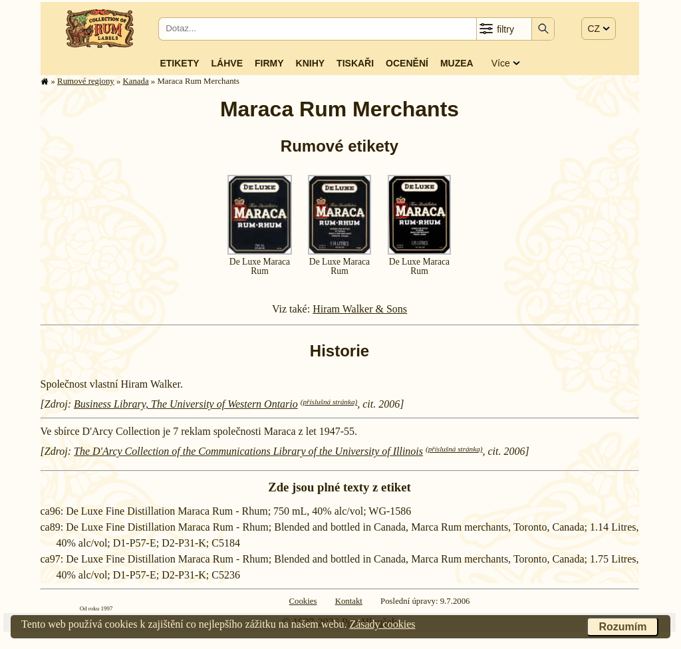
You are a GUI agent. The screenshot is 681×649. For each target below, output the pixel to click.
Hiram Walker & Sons (360, 309)
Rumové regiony (85, 81)
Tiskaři (355, 63)
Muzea (457, 63)
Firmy (269, 63)
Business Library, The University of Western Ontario (186, 404)
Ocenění (407, 63)
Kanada (136, 81)
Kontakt (348, 601)
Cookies (303, 601)
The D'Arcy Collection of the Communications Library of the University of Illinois (248, 451)
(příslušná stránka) (329, 402)
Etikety (179, 63)
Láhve (227, 63)
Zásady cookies (382, 624)
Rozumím (622, 626)
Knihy (310, 63)
